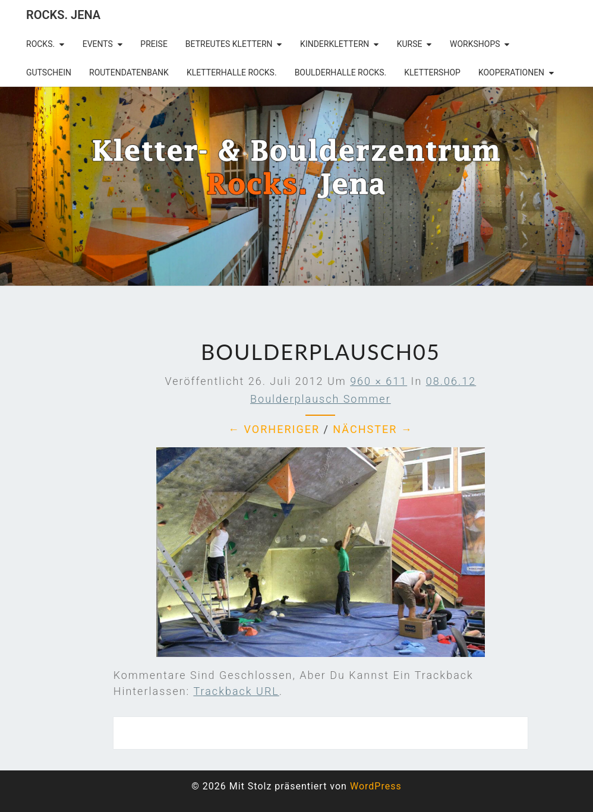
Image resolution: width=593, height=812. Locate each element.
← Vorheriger (274, 429)
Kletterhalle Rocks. (232, 72)
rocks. (40, 44)
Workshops (475, 44)
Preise (154, 44)
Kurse (409, 44)
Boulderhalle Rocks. (341, 72)
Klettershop (432, 72)
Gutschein (48, 72)
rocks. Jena (63, 15)
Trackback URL (236, 691)
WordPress (376, 786)
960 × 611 (378, 381)
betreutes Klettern (229, 44)
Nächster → (372, 429)
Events (98, 44)
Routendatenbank (129, 72)
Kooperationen (511, 72)
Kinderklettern (334, 44)
